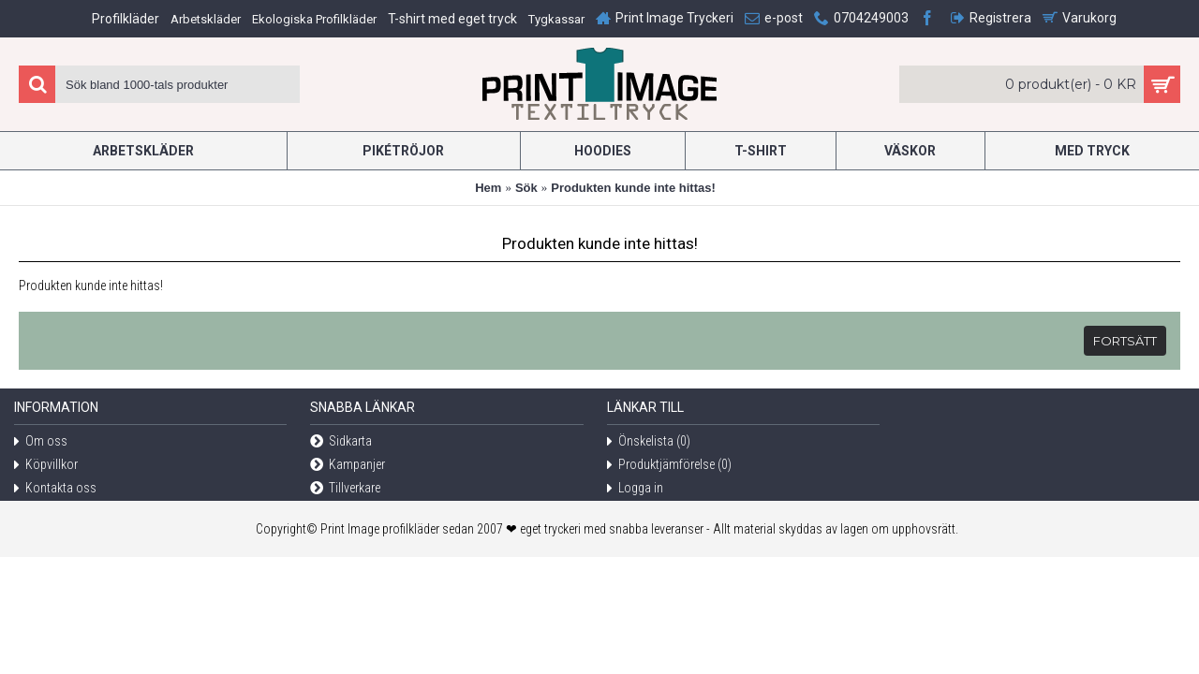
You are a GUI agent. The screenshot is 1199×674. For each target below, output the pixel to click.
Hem (488, 188)
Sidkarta (341, 442)
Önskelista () (648, 442)
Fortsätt (1125, 340)
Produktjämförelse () (669, 466)
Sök (526, 188)
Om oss (40, 442)
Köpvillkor (46, 466)
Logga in (635, 489)
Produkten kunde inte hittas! (633, 188)
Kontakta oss (55, 489)
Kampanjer (347, 466)
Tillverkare (345, 489)
